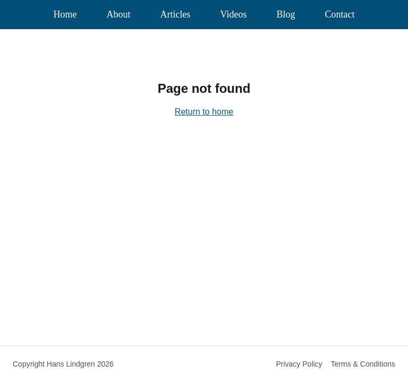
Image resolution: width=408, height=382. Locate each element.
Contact (339, 14)
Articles (175, 14)
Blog (285, 14)
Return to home (204, 111)
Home (65, 14)
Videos (233, 14)
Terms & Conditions (363, 364)
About (119, 14)
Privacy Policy (299, 364)
